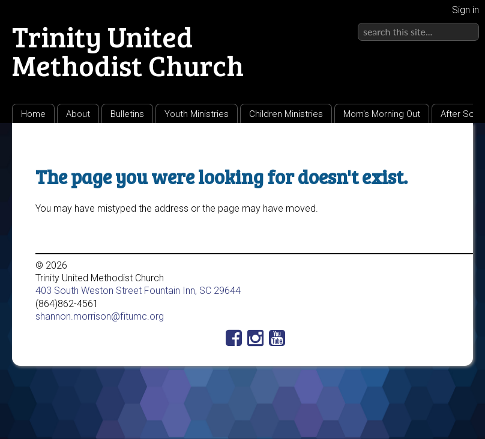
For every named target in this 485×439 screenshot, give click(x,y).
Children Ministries (286, 114)
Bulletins (127, 114)
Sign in (465, 10)
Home (33, 114)
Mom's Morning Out (381, 114)
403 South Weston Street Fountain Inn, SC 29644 (138, 290)
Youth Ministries (196, 114)
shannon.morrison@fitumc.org (99, 316)
